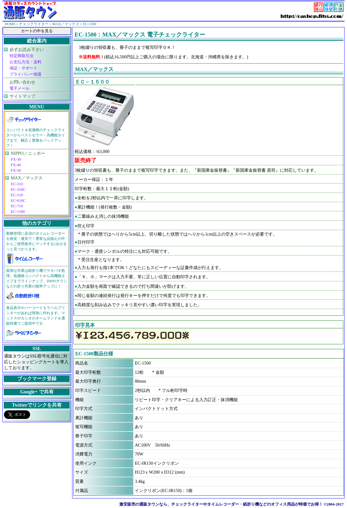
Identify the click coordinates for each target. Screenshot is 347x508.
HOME (10, 24)
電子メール (19, 88)
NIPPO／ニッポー (28, 153)
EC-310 (17, 184)
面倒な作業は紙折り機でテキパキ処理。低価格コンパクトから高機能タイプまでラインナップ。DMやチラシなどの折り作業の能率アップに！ (36, 278)
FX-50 (16, 170)
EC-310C (18, 189)
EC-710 (17, 206)
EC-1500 (18, 211)
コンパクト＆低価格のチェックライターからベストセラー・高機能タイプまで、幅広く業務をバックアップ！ (35, 138)
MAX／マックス (27, 177)
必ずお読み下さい (27, 49)
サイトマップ (22, 96)
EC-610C (18, 200)
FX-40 (16, 165)
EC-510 (17, 195)
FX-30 (16, 159)
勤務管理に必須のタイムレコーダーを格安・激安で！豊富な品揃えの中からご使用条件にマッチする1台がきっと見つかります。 (36, 241)
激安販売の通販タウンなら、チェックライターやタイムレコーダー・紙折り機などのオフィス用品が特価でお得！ (221, 504)
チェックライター (33, 24)
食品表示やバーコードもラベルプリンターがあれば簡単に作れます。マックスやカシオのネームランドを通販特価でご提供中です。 (35, 316)
